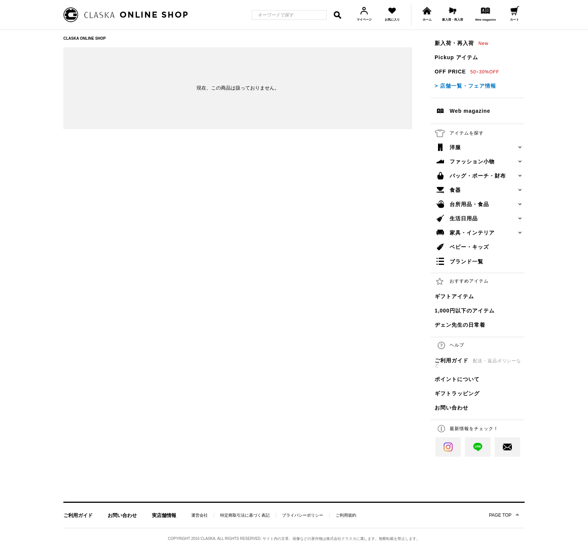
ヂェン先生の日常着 (460, 325)
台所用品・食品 (469, 204)
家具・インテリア (472, 233)
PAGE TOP (500, 515)
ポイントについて (457, 379)
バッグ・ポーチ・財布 (478, 176)
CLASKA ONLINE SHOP (84, 38)
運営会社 (199, 515)
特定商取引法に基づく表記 (245, 515)
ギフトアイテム (454, 296)
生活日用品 (464, 218)
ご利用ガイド (478, 362)
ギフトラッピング (457, 393)
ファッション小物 (472, 161)
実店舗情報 (164, 515)
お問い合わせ (451, 408)
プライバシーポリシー (302, 515)
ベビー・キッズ (469, 247)
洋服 (455, 147)
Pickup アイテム (456, 57)
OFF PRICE (467, 72)
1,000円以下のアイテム (465, 311)
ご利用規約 (346, 515)
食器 (455, 190)
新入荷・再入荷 (462, 43)
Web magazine (470, 111)
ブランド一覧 (466, 262)
